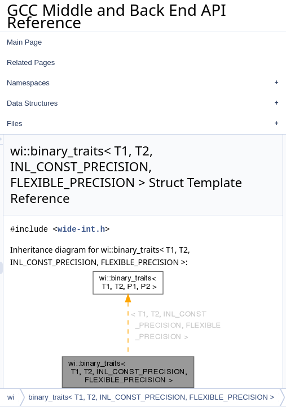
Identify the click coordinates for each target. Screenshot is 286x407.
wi (10, 397)
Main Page (24, 42)
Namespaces (145, 83)
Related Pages (31, 62)
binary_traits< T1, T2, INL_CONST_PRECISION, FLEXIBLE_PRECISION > (151, 397)
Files (145, 124)
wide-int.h (219, 261)
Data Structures (145, 103)
